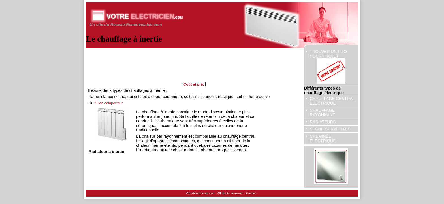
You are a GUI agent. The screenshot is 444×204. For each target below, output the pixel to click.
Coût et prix (193, 84)
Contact (251, 193)
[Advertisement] (191, 62)
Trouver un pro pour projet (328, 66)
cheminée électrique (323, 138)
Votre (144, 16)
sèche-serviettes (330, 129)
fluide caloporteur (109, 103)
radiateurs (323, 122)
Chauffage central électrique (332, 100)
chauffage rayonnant (322, 112)
